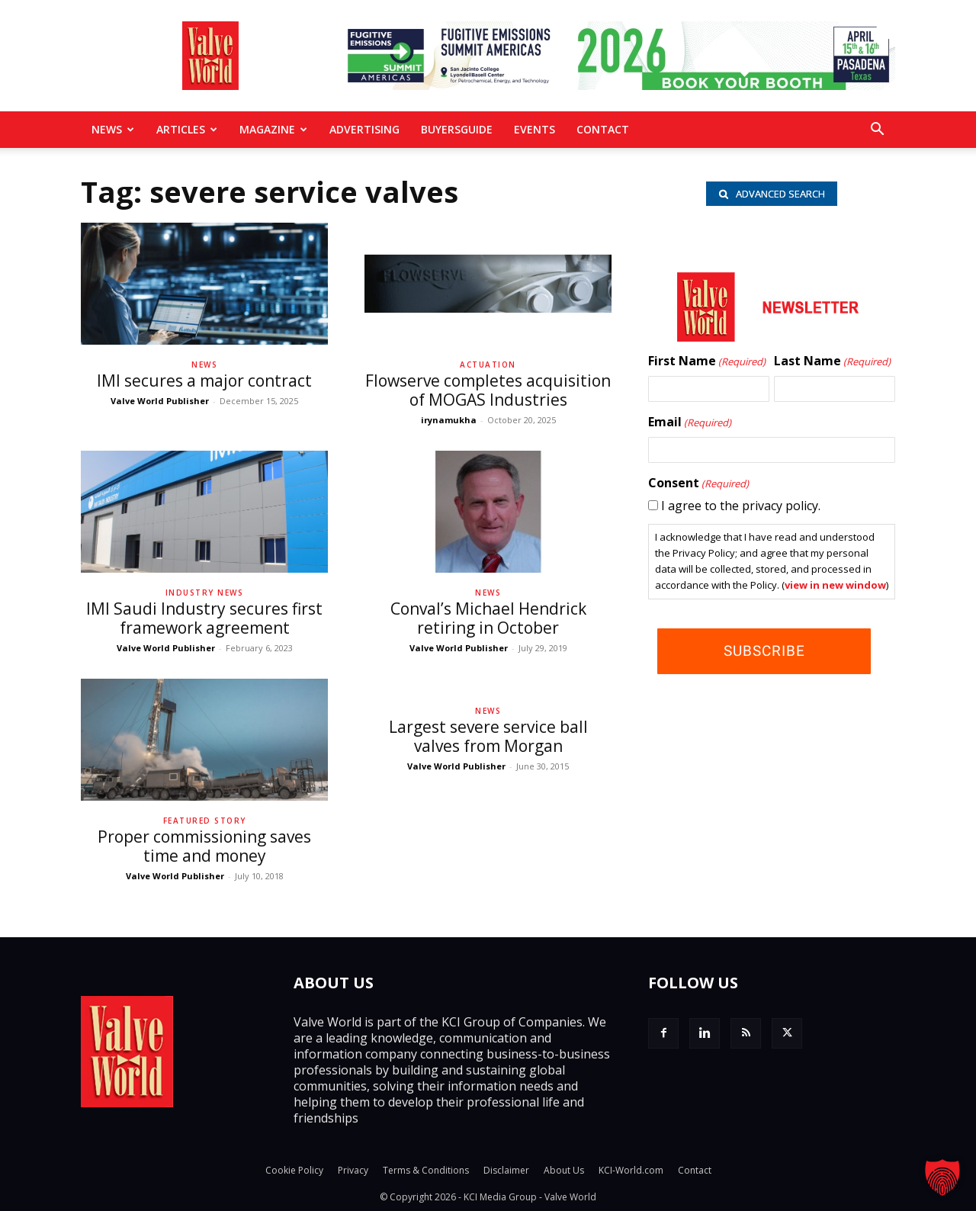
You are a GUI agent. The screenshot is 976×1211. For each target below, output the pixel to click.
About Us (564, 1170)
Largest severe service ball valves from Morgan (488, 736)
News (113, 129)
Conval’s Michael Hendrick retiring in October (488, 618)
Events (534, 129)
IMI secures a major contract (204, 380)
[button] (877, 130)
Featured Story (204, 820)
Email (689, 422)
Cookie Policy (294, 1170)
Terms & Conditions (426, 1170)
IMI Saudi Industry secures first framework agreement (204, 618)
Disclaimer (506, 1170)
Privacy (353, 1170)
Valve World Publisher (160, 400)
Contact (602, 129)
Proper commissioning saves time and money (204, 846)
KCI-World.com (631, 1170)
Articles (186, 129)
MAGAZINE (273, 129)
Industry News (204, 592)
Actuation (488, 364)
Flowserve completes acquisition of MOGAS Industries (488, 390)
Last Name (832, 361)
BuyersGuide (457, 129)
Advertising (364, 129)
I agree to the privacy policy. (740, 505)
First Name (707, 361)
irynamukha (449, 420)
